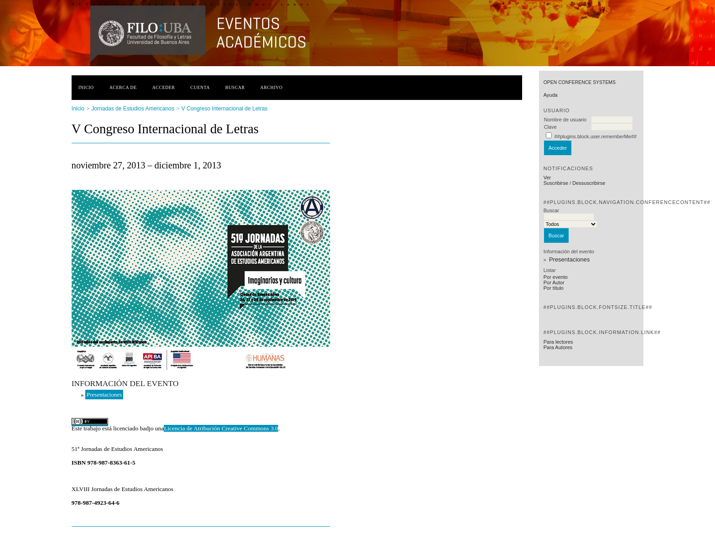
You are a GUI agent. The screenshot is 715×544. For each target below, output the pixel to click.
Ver (547, 177)
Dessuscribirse (588, 183)
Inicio (86, 87)
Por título (554, 288)
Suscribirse (556, 183)
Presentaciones (569, 259)
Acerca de (123, 87)
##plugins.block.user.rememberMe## (595, 136)
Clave (550, 127)
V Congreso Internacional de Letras (224, 108)
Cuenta (200, 87)
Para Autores (558, 347)
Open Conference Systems (580, 82)
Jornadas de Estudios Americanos (133, 108)
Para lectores (558, 342)
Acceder (163, 87)
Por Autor (554, 282)
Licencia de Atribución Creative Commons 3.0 (221, 428)
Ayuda (551, 95)
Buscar (235, 87)
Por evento (556, 277)
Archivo (271, 87)
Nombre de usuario (565, 119)
